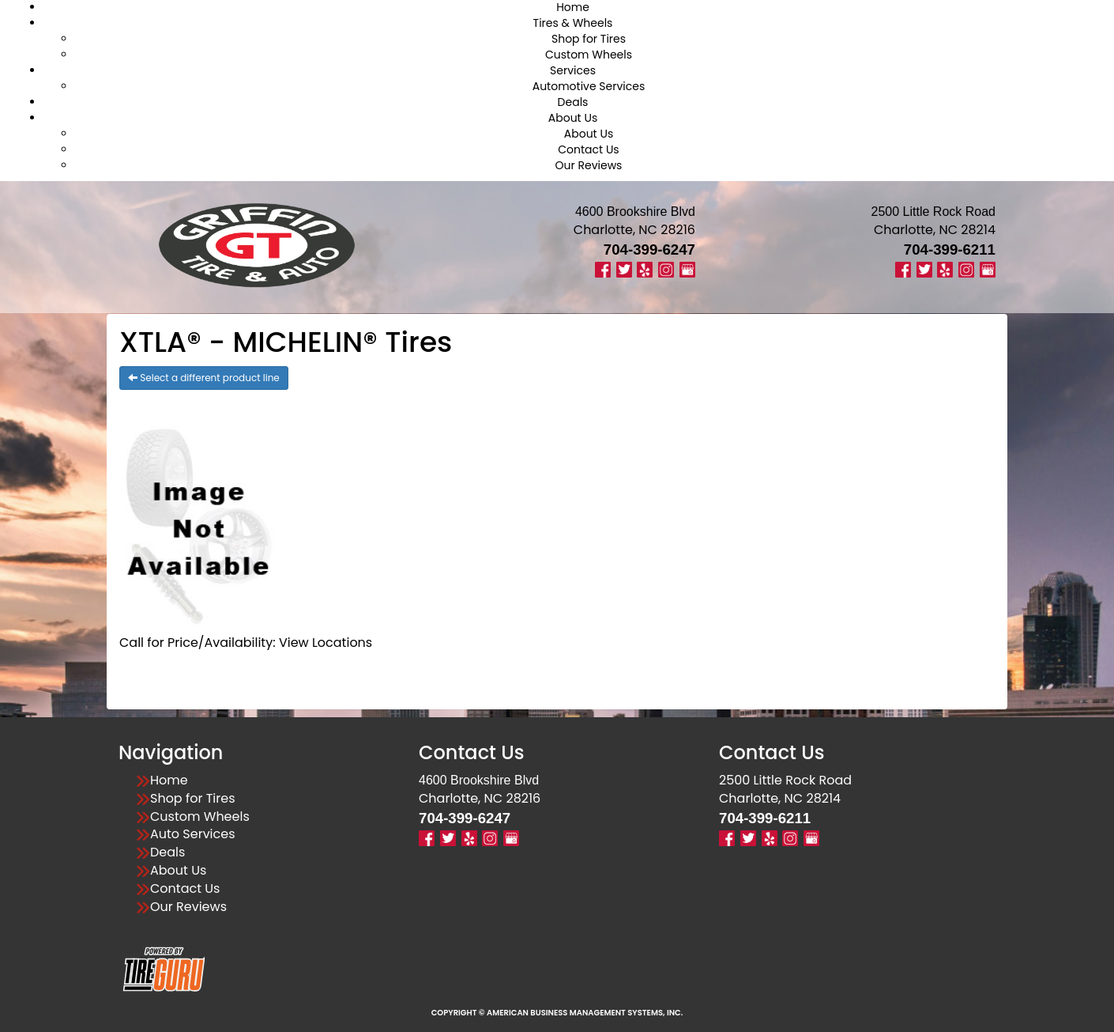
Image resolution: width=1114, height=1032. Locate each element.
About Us (572, 118)
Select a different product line (204, 377)
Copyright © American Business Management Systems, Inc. (557, 1013)
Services (573, 70)
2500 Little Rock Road (785, 780)
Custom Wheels (588, 54)
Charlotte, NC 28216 (634, 230)
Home (169, 780)
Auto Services (192, 834)
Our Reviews (589, 165)
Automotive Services (589, 86)
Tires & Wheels (573, 23)
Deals (573, 102)
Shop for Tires (588, 39)
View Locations (325, 642)
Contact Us (588, 149)
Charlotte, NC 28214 (934, 230)
